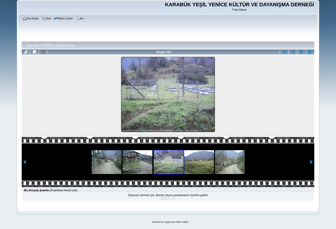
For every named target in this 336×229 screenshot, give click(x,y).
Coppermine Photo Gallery (176, 222)
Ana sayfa (32, 45)
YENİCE (47, 45)
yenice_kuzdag (65, 45)
